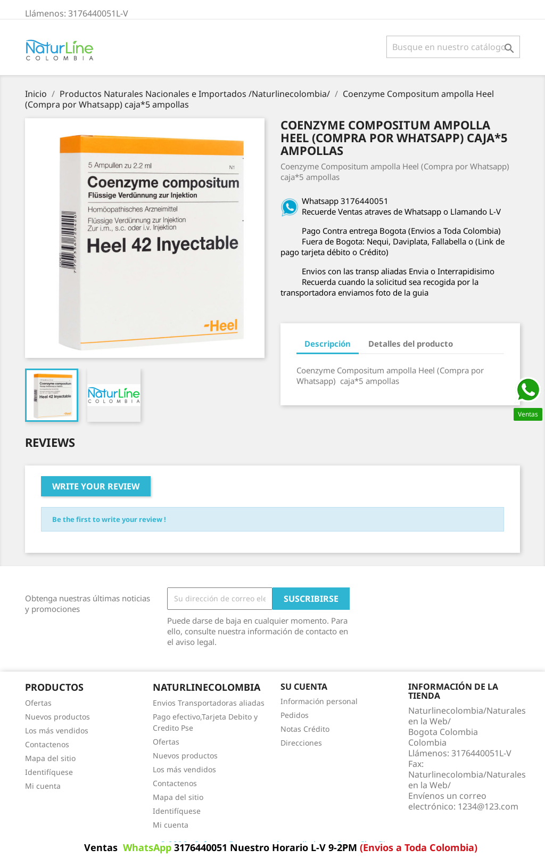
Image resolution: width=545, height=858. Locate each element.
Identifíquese (49, 772)
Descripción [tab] (327, 343)
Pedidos (294, 715)
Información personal (319, 701)
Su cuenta (303, 686)
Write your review (95, 486)
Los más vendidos (56, 730)
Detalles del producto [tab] (410, 343)
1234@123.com (488, 806)
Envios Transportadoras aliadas (209, 703)
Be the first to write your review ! (109, 519)
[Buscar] (453, 47)
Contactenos (47, 744)
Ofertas (38, 703)
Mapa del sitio (50, 758)
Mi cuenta (43, 786)
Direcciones (301, 743)
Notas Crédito (304, 729)
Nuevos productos (57, 717)
